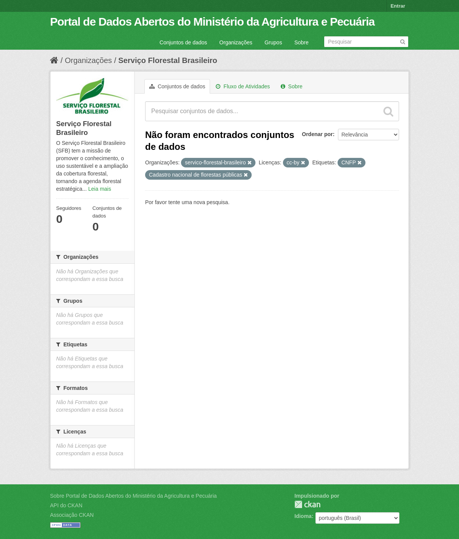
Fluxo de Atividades (243, 86)
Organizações (235, 42)
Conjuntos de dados (183, 42)
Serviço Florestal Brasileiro (167, 60)
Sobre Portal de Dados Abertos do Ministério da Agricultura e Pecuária (133, 496)
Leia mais (99, 189)
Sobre (301, 42)
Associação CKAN (72, 515)
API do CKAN (66, 505)
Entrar (398, 6)
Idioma (303, 516)
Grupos (273, 42)
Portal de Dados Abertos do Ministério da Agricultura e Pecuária (212, 21)
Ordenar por (317, 134)
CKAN (307, 504)
